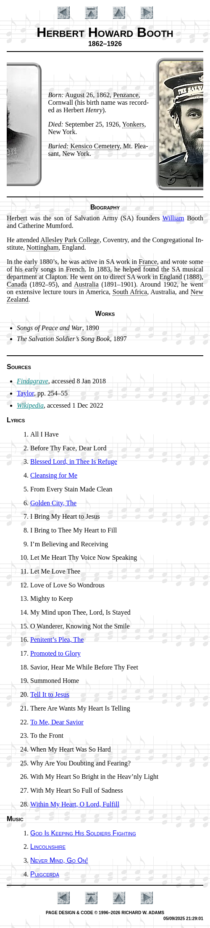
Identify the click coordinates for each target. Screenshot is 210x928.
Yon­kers (133, 124)
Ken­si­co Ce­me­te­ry (95, 146)
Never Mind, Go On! (59, 860)
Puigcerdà (44, 874)
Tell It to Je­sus (49, 694)
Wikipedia (30, 405)
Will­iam (173, 218)
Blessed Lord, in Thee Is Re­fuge (73, 461)
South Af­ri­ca (130, 291)
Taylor (25, 393)
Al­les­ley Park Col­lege (70, 239)
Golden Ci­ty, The (53, 503)
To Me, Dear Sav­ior (57, 722)
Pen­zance (125, 94)
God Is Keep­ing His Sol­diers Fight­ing (83, 833)
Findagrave (32, 381)
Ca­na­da (17, 284)
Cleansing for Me (53, 475)
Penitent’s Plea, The (57, 639)
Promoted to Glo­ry (55, 653)
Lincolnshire (48, 846)
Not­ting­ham (42, 247)
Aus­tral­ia (86, 284)
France (148, 261)
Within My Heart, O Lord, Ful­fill (74, 804)
